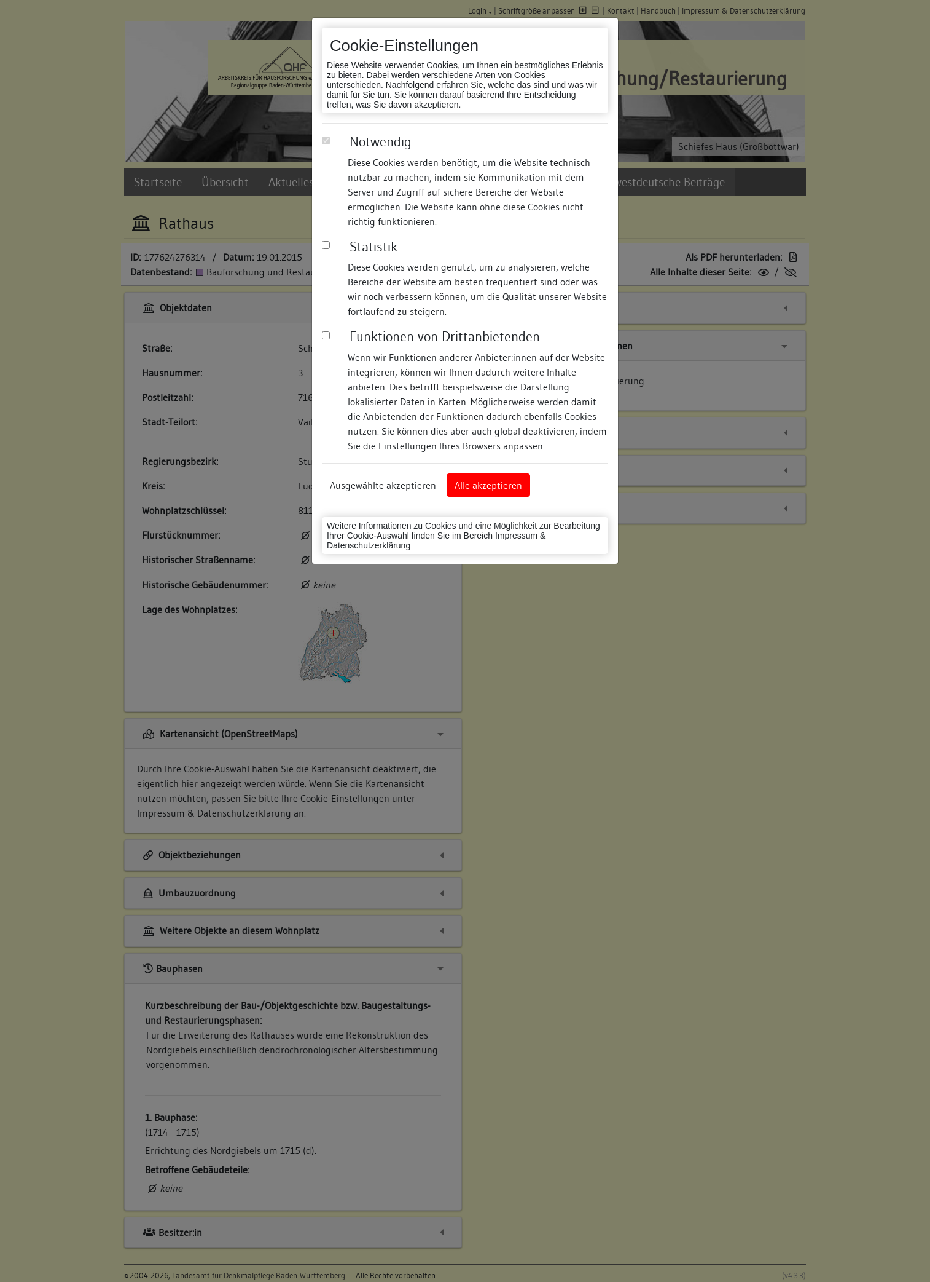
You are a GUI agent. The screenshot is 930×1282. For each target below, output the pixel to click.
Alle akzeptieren (488, 485)
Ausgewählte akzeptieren (383, 485)
